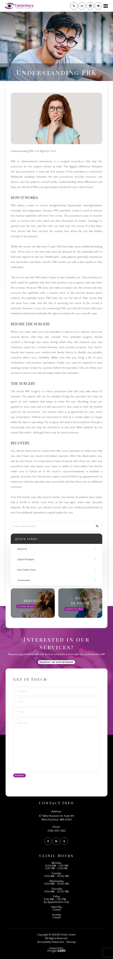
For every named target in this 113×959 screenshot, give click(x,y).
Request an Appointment (56, 662)
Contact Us (73, 608)
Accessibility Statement (50, 942)
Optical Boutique (25, 559)
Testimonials (23, 580)
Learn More (26, 606)
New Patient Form (26, 570)
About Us (22, 549)
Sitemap (71, 942)
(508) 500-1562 (56, 831)
